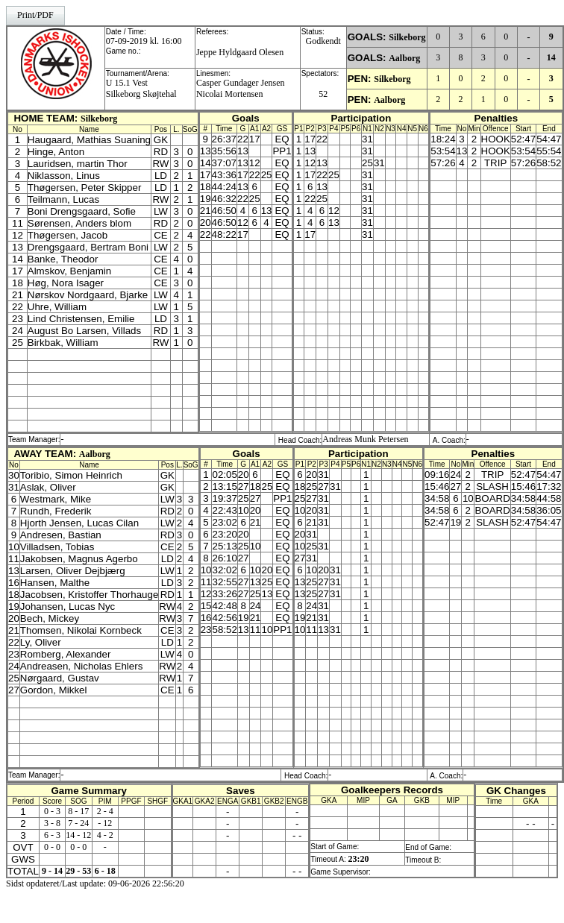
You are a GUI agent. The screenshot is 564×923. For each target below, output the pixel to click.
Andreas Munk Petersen (365, 439)
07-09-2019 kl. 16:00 (144, 41)
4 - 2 (105, 835)
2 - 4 (105, 811)
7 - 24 (78, 823)
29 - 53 (78, 871)
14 (551, 57)
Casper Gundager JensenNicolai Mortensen (240, 88)
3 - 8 (52, 823)
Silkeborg (407, 37)
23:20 (358, 859)
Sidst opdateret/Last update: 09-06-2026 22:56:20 (95, 883)
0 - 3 (52, 811)
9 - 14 (52, 871)
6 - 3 (52, 835)
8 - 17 (78, 811)
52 (323, 94)
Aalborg (404, 58)
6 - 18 (105, 871)
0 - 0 (52, 847)
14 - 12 (78, 835)
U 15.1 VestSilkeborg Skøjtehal (141, 88)
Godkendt (323, 41)
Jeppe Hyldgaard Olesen (239, 52)
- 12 (105, 823)
